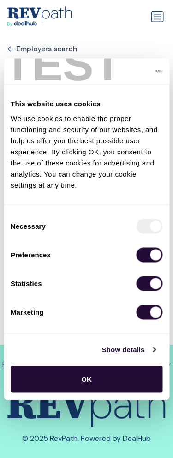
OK (86, 379)
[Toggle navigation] (157, 16)
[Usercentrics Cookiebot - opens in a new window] (123, 71)
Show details (123, 350)
